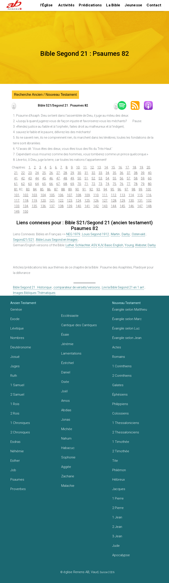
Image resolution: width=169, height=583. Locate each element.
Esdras (15, 442)
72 (93, 184)
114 (131, 195)
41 (16, 178)
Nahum (66, 438)
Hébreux (118, 480)
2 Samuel (17, 395)
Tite (115, 461)
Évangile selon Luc (126, 328)
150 (25, 211)
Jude (116, 546)
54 (107, 178)
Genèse (16, 309)
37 (128, 173)
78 (135, 184)
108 (78, 195)
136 (43, 206)
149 (16, 211)
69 (72, 184)
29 (72, 173)
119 (34, 200)
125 (87, 200)
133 (16, 206)
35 (114, 173)
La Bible (113, 5)
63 (30, 184)
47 (58, 178)
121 (52, 200)
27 (58, 173)
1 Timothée (120, 442)
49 (72, 178)
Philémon (119, 470)
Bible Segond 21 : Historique (32, 287)
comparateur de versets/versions (76, 287)
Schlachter (82, 245)
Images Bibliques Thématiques (34, 293)
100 (148, 189)
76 (121, 184)
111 (104, 195)
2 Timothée (120, 451)
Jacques (118, 489)
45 (44, 178)
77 (128, 184)
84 (35, 189)
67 (58, 184)
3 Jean (117, 536)
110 (96, 195)
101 (16, 195)
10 (78, 167)
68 (65, 184)
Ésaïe (65, 335)
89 (70, 189)
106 (60, 195)
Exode (15, 319)
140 (78, 206)
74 (107, 184)
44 (37, 178)
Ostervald (138, 234)
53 (100, 178)
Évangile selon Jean (126, 338)
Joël (64, 391)
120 (43, 200)
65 (44, 184)
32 (93, 173)
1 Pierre (118, 498)
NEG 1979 (73, 234)
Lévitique (17, 328)
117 (16, 200)
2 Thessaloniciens (125, 432)
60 (149, 178)
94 (105, 189)
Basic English (114, 245)
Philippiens (120, 404)
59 (142, 178)
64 (37, 184)
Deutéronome (20, 347)
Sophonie (68, 457)
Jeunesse (133, 5)
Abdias (66, 410)
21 (16, 173)
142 (96, 206)
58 (135, 178)
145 (122, 206)
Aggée (66, 467)
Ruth (13, 376)
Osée (65, 382)
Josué (15, 357)
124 (78, 200)
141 (87, 206)
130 (131, 200)
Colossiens (120, 413)
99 (140, 189)
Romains (118, 357)
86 (49, 189)
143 (104, 206)
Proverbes (18, 489)
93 (98, 189)
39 (142, 173)
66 (51, 184)
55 (114, 178)
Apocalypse (121, 555)
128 (113, 200)
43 (30, 178)
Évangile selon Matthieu (129, 309)
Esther (15, 461)
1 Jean (117, 517)
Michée (66, 429)
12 (92, 167)
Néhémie (17, 451)
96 (119, 189)
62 (23, 184)
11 (85, 167)
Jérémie (67, 344)
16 (120, 167)
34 (107, 173)
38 (135, 173)
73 (100, 184)
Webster (140, 245)
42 (23, 178)
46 (51, 178)
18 (134, 167)
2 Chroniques (20, 432)
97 (126, 189)
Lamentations (71, 353)
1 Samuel (17, 385)
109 (87, 195)
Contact (154, 5)
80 (149, 184)
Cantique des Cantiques (79, 325)
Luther (70, 245)
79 (142, 184)
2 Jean (117, 527)
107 (69, 195)
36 (121, 173)
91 (84, 189)
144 (113, 206)
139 (69, 206)
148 (148, 206)
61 (16, 184)
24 (37, 173)
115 (140, 195)
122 (60, 200)
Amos (65, 401)
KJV (100, 245)
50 (79, 178)
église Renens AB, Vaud (80, 572)
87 (56, 189)
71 (86, 184)
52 (93, 178)
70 (79, 184)
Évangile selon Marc (127, 319)
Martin (115, 234)
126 (96, 200)
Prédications (90, 5)
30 (79, 173)
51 (86, 178)
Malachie (67, 486)
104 (43, 195)
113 (122, 195)
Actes (116, 347)
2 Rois (14, 413)
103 (34, 195)
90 (77, 189)
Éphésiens (120, 395)
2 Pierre (118, 508)
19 (141, 167)
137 (52, 206)
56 (121, 178)
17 (127, 167)
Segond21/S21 (23, 239)
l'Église (46, 5)
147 (140, 206)
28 (65, 173)
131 (140, 200)
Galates (117, 385)
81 (16, 189)
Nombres (17, 338)
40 (149, 173)
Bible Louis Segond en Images (56, 239)
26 (51, 173)
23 (30, 173)
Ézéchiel (67, 363)
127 (104, 200)
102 (25, 195)
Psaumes (17, 480)
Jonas (65, 420)
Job (13, 470)
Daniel (65, 372)
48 (65, 178)
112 (113, 195)
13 (99, 167)
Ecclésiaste (70, 316)
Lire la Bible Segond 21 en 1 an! (123, 287)
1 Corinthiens (122, 366)
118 (25, 200)
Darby (126, 234)
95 (112, 189)
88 (63, 189)
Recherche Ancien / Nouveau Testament (45, 94)
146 (131, 206)
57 (128, 178)
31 (86, 173)
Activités (66, 5)
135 (34, 206)
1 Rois (14, 404)
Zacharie (67, 476)
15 (113, 167)
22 (23, 173)
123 (69, 200)
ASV (94, 245)
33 (100, 173)
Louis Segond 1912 (95, 234)
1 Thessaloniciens (125, 423)
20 (148, 167)
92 (91, 189)
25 (44, 173)
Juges (15, 366)
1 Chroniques (20, 423)
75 (114, 184)
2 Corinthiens (122, 376)
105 (52, 195)
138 (60, 206)
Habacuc (68, 448)
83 (27, 189)
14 (106, 167)
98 (133, 189)
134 (25, 206)
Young (129, 245)
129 (122, 200)
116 (148, 195)
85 (42, 189)
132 (148, 200)
